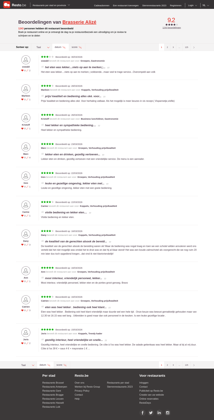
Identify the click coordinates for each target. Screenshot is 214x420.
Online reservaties (149, 399)
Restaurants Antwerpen (54, 386)
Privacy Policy (82, 391)
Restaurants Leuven (53, 399)
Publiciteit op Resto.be (151, 391)
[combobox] (193, 5)
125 (186, 47)
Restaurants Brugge (52, 395)
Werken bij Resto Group (87, 386)
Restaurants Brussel (53, 382)
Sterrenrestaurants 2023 (120, 386)
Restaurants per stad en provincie (51, 5)
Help (77, 399)
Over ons (79, 382)
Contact (79, 395)
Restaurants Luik (51, 407)
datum (58, 47)
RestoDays (145, 403)
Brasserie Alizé (79, 22)
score (75, 47)
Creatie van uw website (151, 395)
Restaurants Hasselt (53, 403)
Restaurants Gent (51, 391)
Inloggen (143, 382)
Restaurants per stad (118, 382)
